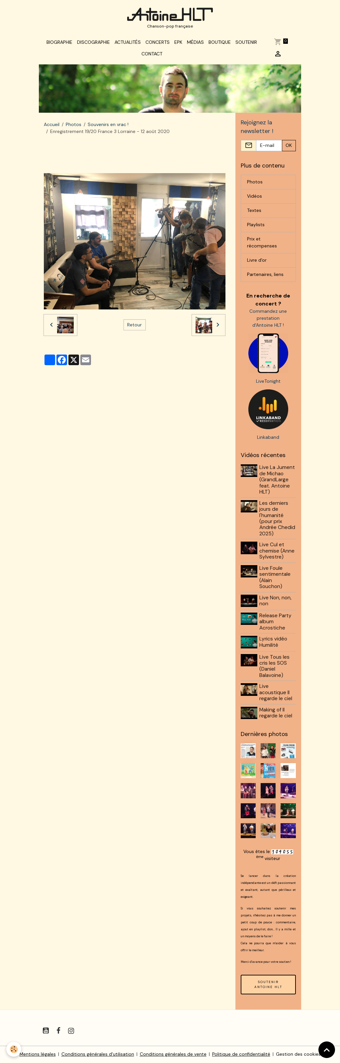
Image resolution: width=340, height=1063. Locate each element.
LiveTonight (268, 383)
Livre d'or (257, 262)
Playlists (256, 227)
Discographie (93, 44)
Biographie (59, 44)
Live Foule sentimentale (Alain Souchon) (275, 579)
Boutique (220, 44)
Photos (73, 126)
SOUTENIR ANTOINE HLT (268, 984)
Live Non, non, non (276, 602)
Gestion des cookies (298, 1054)
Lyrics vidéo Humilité (274, 643)
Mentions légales (37, 1054)
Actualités (128, 44)
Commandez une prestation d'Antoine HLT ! (268, 320)
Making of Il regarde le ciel (276, 713)
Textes (254, 213)
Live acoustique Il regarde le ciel (276, 693)
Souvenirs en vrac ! (108, 126)
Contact (151, 55)
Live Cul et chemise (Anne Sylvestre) (277, 553)
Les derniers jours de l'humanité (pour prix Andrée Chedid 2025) (278, 520)
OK (289, 148)
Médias (195, 44)
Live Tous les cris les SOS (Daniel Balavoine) (275, 667)
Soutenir (246, 44)
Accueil (51, 126)
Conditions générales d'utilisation (97, 1054)
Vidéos (254, 198)
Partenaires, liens (265, 277)
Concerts (157, 44)
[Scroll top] (326, 1049)
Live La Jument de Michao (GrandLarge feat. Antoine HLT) (277, 482)
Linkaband (268, 439)
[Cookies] (14, 1049)
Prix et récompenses (262, 244)
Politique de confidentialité (241, 1054)
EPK (178, 44)
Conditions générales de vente (172, 1054)
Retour (134, 326)
